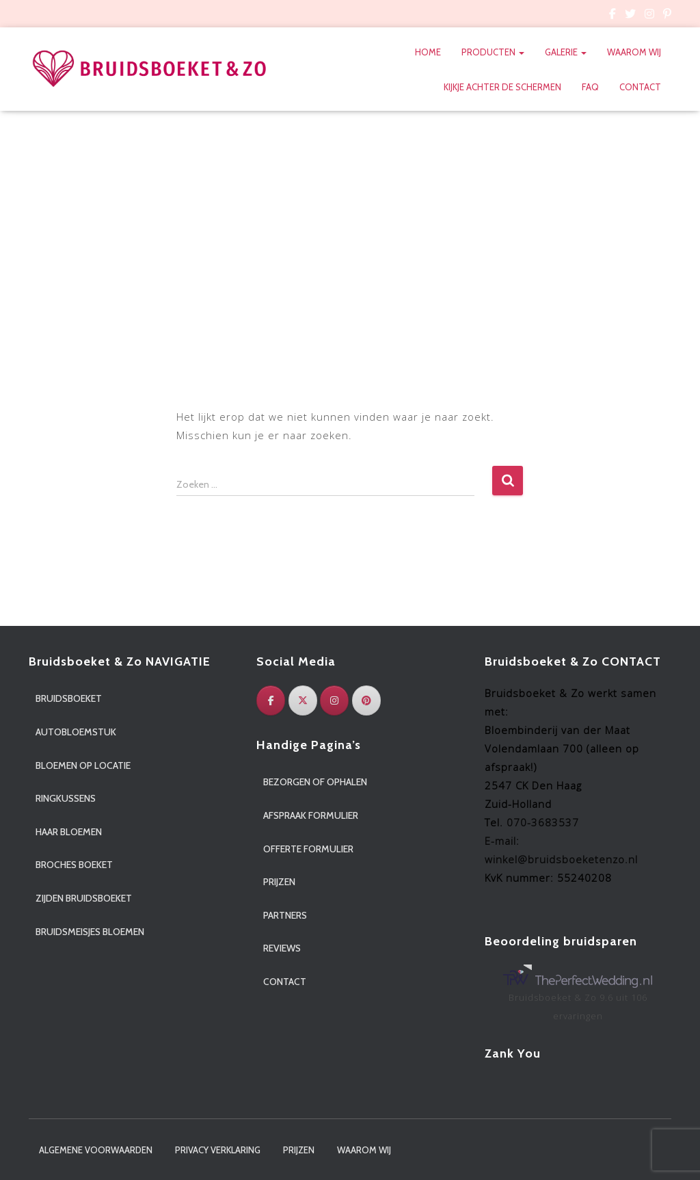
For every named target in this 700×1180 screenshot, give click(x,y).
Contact (640, 86)
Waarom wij (634, 52)
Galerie (566, 52)
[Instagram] (334, 700)
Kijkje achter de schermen (502, 86)
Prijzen (279, 882)
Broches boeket (74, 864)
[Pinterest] (366, 700)
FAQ (590, 86)
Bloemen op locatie (83, 765)
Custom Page (612, 15)
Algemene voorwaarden (95, 1149)
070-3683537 (543, 822)
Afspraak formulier (310, 815)
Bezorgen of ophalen (315, 782)
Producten (492, 52)
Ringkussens (66, 798)
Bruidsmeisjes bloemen (90, 932)
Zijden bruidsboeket (84, 898)
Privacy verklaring (217, 1149)
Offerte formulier (308, 849)
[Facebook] (270, 700)
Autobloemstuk (76, 732)
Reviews (282, 948)
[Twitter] (302, 700)
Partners (285, 915)
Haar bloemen (69, 832)
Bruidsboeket (69, 698)
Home (428, 52)
